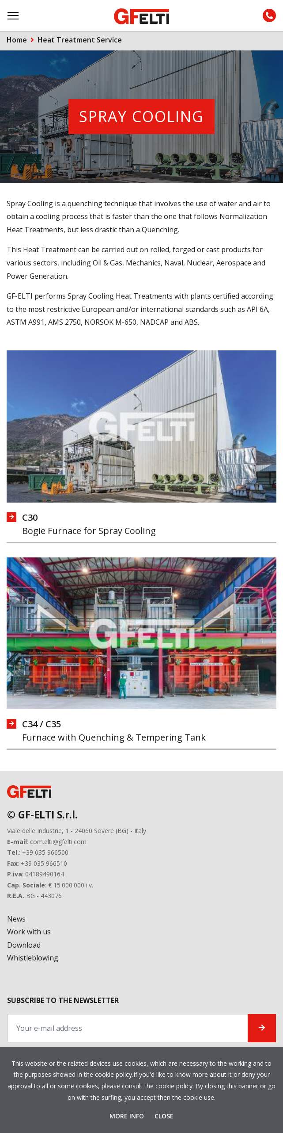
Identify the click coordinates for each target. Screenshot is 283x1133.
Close (164, 1116)
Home (17, 40)
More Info (127, 1116)
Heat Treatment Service (80, 40)
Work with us (29, 932)
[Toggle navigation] (13, 16)
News (16, 919)
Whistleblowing (32, 958)
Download (24, 945)
